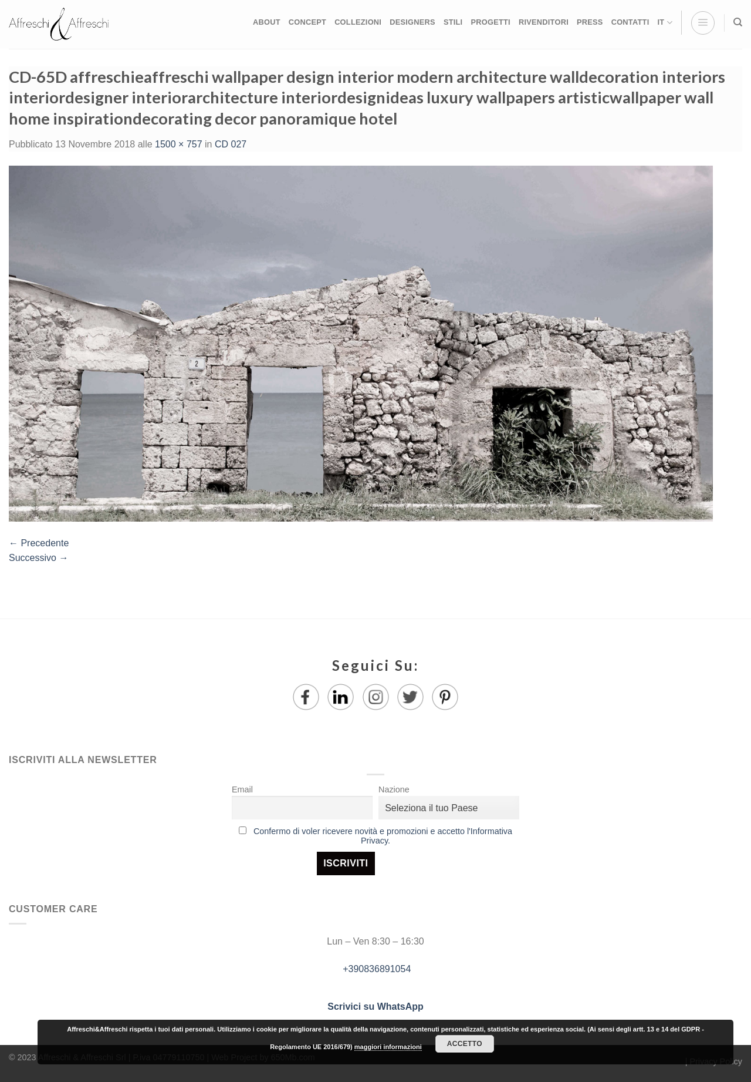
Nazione (394, 789)
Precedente (39, 543)
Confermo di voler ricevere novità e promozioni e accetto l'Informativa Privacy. (382, 835)
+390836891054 (375, 969)
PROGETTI (490, 22)
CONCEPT (307, 22)
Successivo (38, 558)
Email (242, 789)
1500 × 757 (178, 144)
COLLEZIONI (357, 22)
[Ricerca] (737, 22)
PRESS (590, 22)
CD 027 (230, 144)
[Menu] (703, 23)
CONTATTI (630, 22)
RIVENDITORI (544, 22)
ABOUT (266, 22)
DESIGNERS (412, 22)
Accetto (464, 1044)
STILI (453, 22)
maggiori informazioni (388, 1046)
